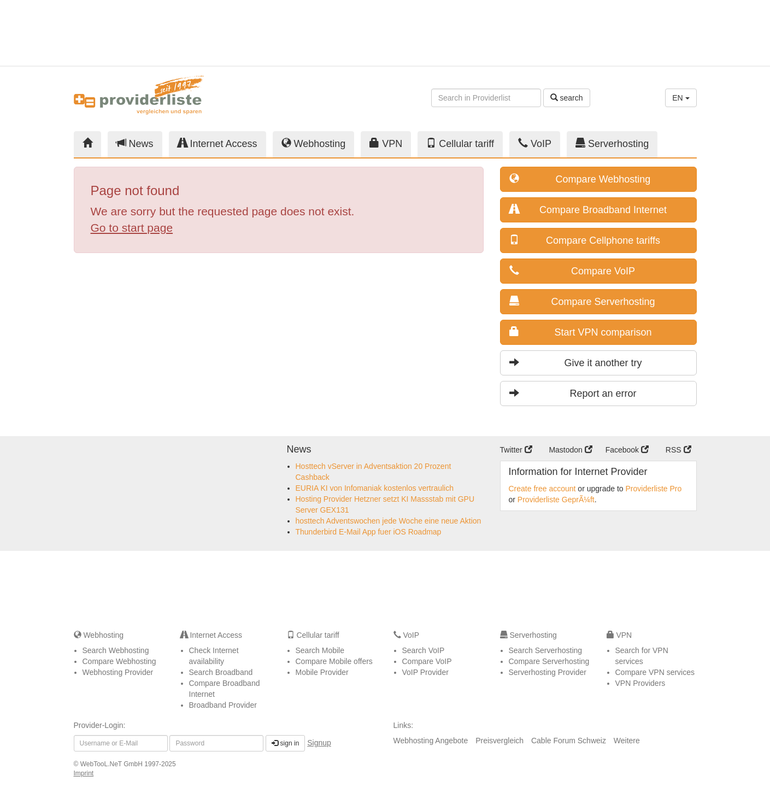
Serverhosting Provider (547, 672)
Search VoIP (423, 650)
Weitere (627, 740)
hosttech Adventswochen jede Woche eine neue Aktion (388, 520)
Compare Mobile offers (334, 661)
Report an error (573, 393)
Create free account (542, 488)
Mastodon (570, 449)
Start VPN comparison (580, 332)
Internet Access (217, 143)
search (566, 97)
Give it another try (575, 362)
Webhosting (313, 143)
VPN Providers (640, 683)
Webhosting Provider (118, 672)
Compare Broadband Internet (588, 209)
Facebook (627, 449)
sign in (285, 743)
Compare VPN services (655, 672)
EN (680, 97)
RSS (678, 449)
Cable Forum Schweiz (568, 740)
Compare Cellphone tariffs (584, 240)
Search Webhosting (116, 650)
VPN (385, 143)
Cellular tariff (460, 143)
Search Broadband (221, 672)
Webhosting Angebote (430, 740)
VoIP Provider (425, 672)
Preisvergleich (499, 740)
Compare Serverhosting (582, 301)
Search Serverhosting (546, 650)
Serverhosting (612, 143)
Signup (319, 742)
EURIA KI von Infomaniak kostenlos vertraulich (375, 488)
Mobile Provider (322, 672)
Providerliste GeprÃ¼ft (556, 499)
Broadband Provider (223, 705)
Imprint (84, 773)
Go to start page (132, 227)
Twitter (516, 449)
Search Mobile (320, 650)
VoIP (534, 143)
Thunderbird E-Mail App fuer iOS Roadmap (369, 531)
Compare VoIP (572, 271)
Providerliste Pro (654, 488)
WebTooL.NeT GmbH (112, 764)
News (135, 143)
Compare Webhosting (580, 179)
